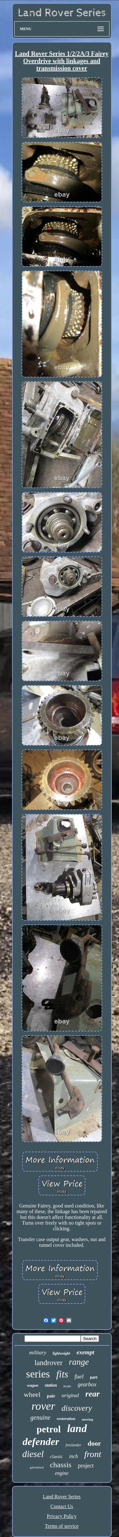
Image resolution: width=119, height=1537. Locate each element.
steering (87, 1419)
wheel (32, 1394)
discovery (77, 1408)
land (77, 1428)
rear (92, 1393)
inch (73, 1456)
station (51, 1385)
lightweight (61, 1353)
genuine (40, 1417)
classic (56, 1456)
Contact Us (61, 1506)
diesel (33, 1454)
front (92, 1454)
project (86, 1465)
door (94, 1443)
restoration (66, 1418)
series (38, 1374)
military (37, 1353)
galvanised (36, 1467)
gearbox (87, 1384)
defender (41, 1441)
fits (62, 1374)
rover (43, 1406)
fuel (79, 1376)
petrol (48, 1429)
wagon (32, 1385)
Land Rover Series (62, 1496)
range (79, 1362)
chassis (60, 1465)
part (93, 1377)
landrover (49, 1363)
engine (62, 1473)
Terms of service (61, 1526)
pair (51, 1395)
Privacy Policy (62, 1516)
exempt (85, 1352)
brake (67, 1386)
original (70, 1395)
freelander (73, 1445)
